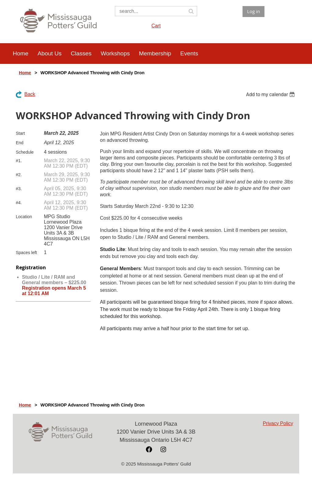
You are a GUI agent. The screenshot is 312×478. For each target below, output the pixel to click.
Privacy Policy (278, 423)
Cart (156, 25)
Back (29, 94)
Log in (253, 11)
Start (20, 133)
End (19, 142)
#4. (19, 202)
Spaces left (26, 252)
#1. (19, 160)
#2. (19, 174)
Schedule (25, 152)
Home (25, 72)
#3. (19, 188)
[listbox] (271, 94)
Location (24, 216)
